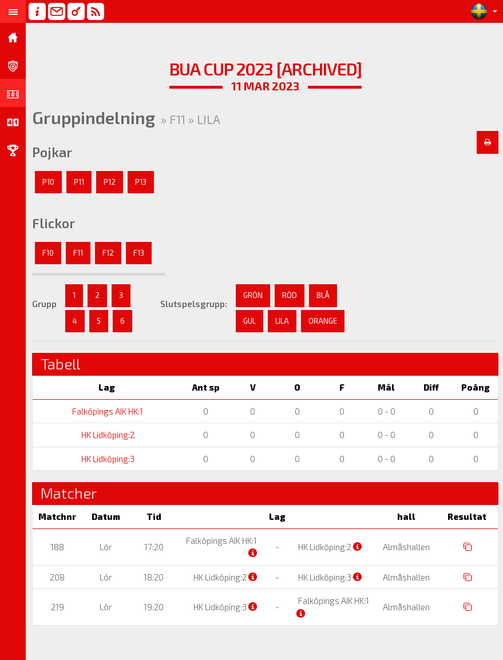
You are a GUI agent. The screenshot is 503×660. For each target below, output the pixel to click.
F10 (48, 252)
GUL (249, 320)
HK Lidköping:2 (107, 435)
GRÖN (253, 295)
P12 (110, 181)
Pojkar (52, 152)
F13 (138, 252)
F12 (108, 252)
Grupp (44, 304)
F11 (78, 252)
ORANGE (322, 320)
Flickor (53, 223)
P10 (48, 181)
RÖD (289, 295)
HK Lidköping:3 (107, 459)
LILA (282, 320)
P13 (140, 181)
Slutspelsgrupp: (193, 304)
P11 (79, 181)
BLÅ (323, 295)
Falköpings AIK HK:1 (106, 411)
